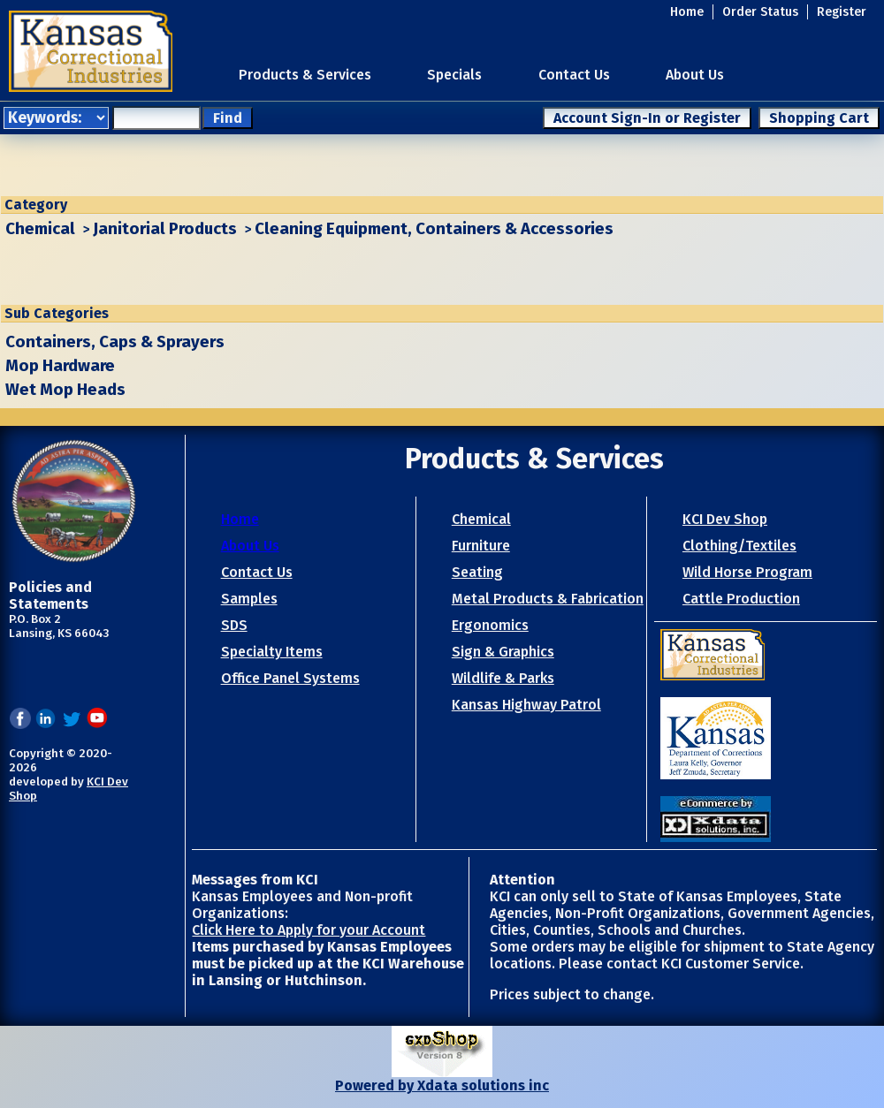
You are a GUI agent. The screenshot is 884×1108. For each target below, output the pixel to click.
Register (841, 11)
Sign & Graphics (503, 651)
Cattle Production (741, 598)
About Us (695, 74)
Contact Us (574, 74)
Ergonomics (490, 625)
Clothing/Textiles (739, 545)
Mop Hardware (60, 366)
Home (687, 11)
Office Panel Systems (290, 678)
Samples (249, 598)
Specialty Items (272, 651)
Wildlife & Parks (503, 678)
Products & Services (305, 74)
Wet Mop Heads (65, 389)
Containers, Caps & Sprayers (115, 342)
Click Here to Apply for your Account (308, 930)
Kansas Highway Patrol (526, 704)
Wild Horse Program (747, 572)
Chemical (40, 229)
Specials (454, 74)
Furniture (481, 545)
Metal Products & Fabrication (548, 598)
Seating (477, 572)
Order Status (760, 11)
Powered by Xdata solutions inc (442, 1085)
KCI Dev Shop (724, 519)
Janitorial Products (165, 229)
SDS (234, 625)
